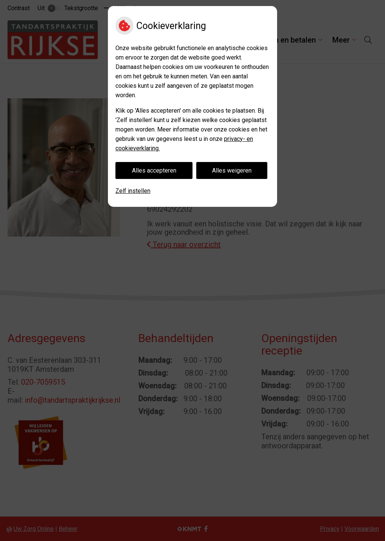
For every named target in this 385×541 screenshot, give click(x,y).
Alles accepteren (154, 170)
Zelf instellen (132, 190)
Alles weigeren (232, 170)
